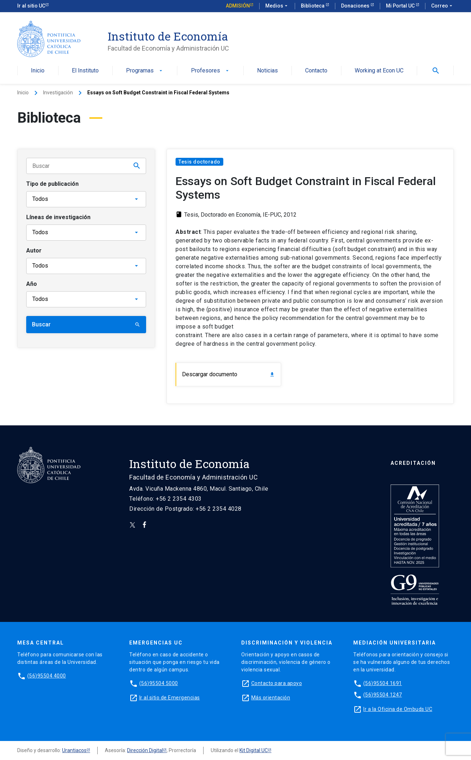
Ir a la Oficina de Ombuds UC (397, 709)
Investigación (58, 92)
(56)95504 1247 (382, 694)
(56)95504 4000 (46, 676)
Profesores (210, 71)
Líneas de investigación (58, 217)
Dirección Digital (145, 750)
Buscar (86, 324)
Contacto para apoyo (276, 683)
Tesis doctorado (199, 162)
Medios (277, 6)
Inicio (38, 71)
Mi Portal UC (401, 6)
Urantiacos (74, 750)
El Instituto (85, 71)
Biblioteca (313, 6)
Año (31, 283)
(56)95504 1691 (382, 683)
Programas (145, 71)
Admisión (238, 6)
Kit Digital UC (253, 750)
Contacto (316, 71)
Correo (442, 6)
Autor (34, 250)
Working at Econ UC (379, 71)
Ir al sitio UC (31, 6)
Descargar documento (228, 374)
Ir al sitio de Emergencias (169, 697)
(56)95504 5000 (158, 683)
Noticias (267, 71)
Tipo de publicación (52, 183)
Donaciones (355, 6)
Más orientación (270, 697)
